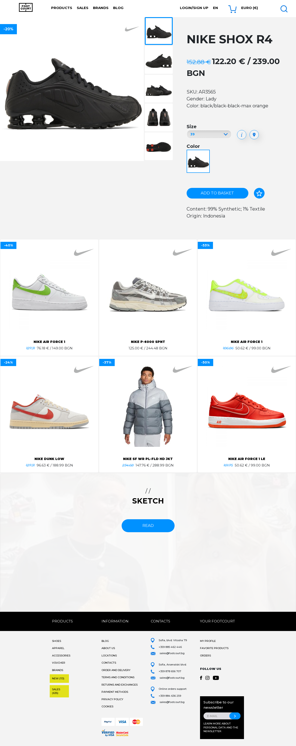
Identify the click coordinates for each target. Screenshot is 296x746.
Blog (118, 8)
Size (192, 126)
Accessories (61, 655)
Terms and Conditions (118, 677)
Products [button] (61, 8)
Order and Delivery (116, 670)
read (148, 525)
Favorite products (214, 648)
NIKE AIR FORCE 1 (49, 341)
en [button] (215, 8)
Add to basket (217, 193)
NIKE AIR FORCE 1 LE (246, 459)
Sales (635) (56, 691)
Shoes (56, 641)
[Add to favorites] (259, 193)
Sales (82, 8)
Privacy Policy (112, 699)
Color (193, 146)
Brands (100, 8)
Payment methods (115, 691)
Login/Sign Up (194, 8)
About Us (108, 648)
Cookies (107, 706)
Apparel (58, 648)
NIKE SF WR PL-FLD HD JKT (148, 459)
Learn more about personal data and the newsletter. (221, 727)
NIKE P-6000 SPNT (148, 341)
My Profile (208, 641)
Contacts (109, 662)
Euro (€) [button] (249, 8)
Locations (109, 655)
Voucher (58, 662)
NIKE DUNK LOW (49, 459)
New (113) (58, 678)
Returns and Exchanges (120, 684)
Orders (205, 655)
